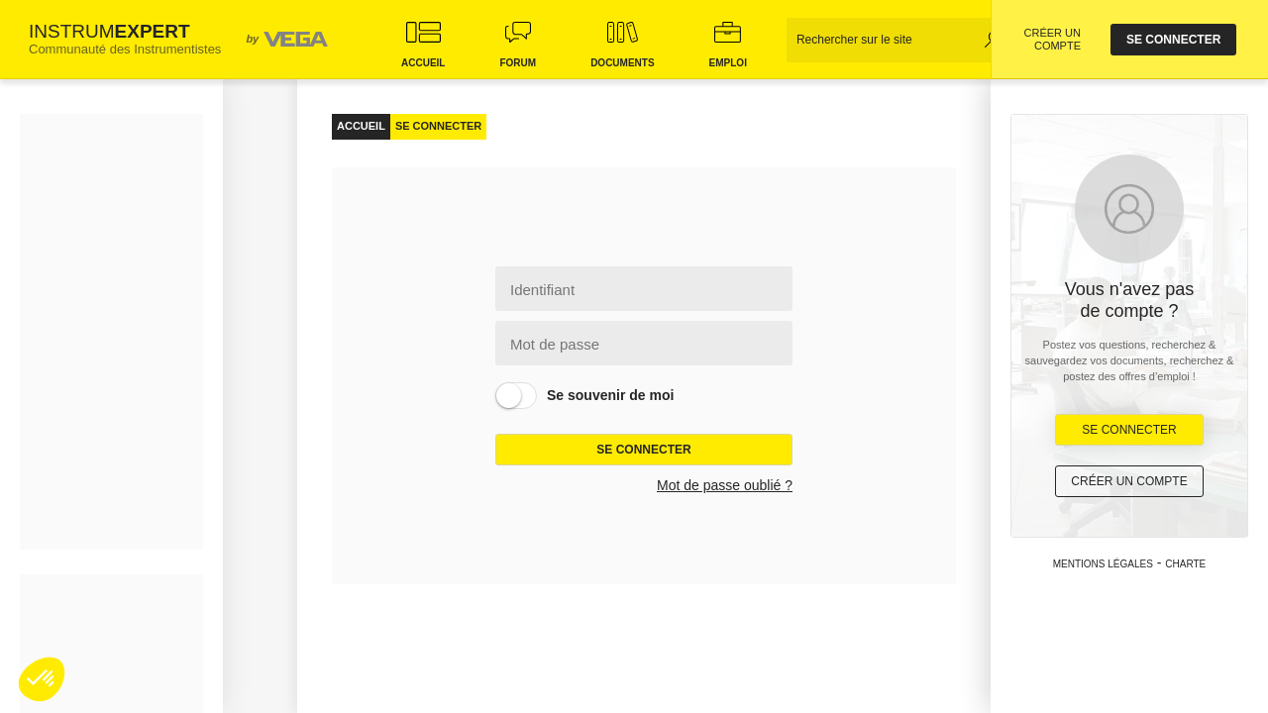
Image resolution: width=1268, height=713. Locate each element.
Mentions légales (1103, 564)
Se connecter (643, 450)
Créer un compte (1129, 481)
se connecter (1173, 40)
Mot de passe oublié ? (724, 485)
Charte (1185, 564)
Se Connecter (1129, 430)
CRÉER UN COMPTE (1052, 39)
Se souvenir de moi (610, 395)
